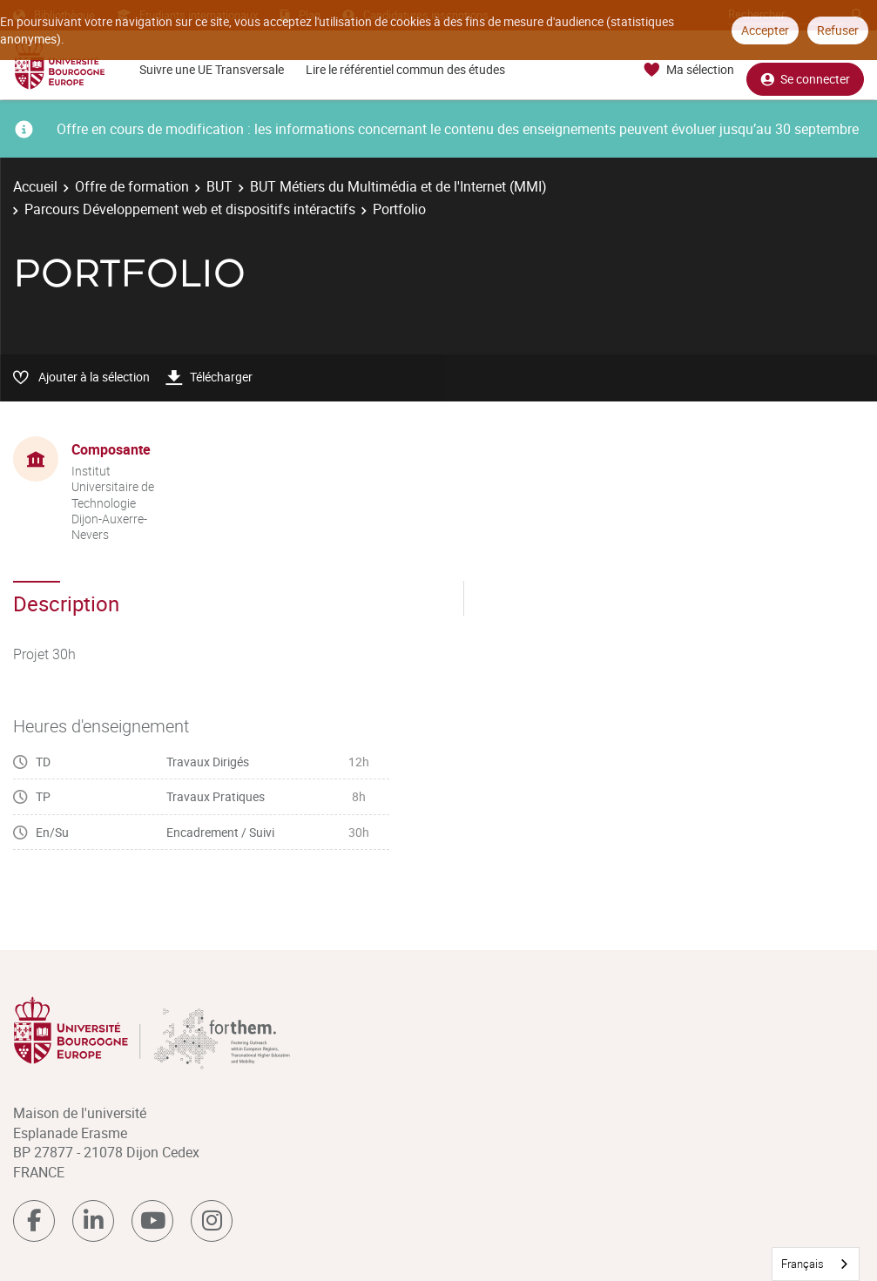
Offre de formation (132, 186)
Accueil (35, 186)
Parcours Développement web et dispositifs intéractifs (189, 209)
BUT (219, 186)
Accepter (765, 30)
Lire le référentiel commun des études (405, 69)
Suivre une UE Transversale (211, 69)
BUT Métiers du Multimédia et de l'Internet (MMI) (398, 186)
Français (802, 1263)
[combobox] (816, 1264)
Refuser (838, 30)
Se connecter (805, 70)
